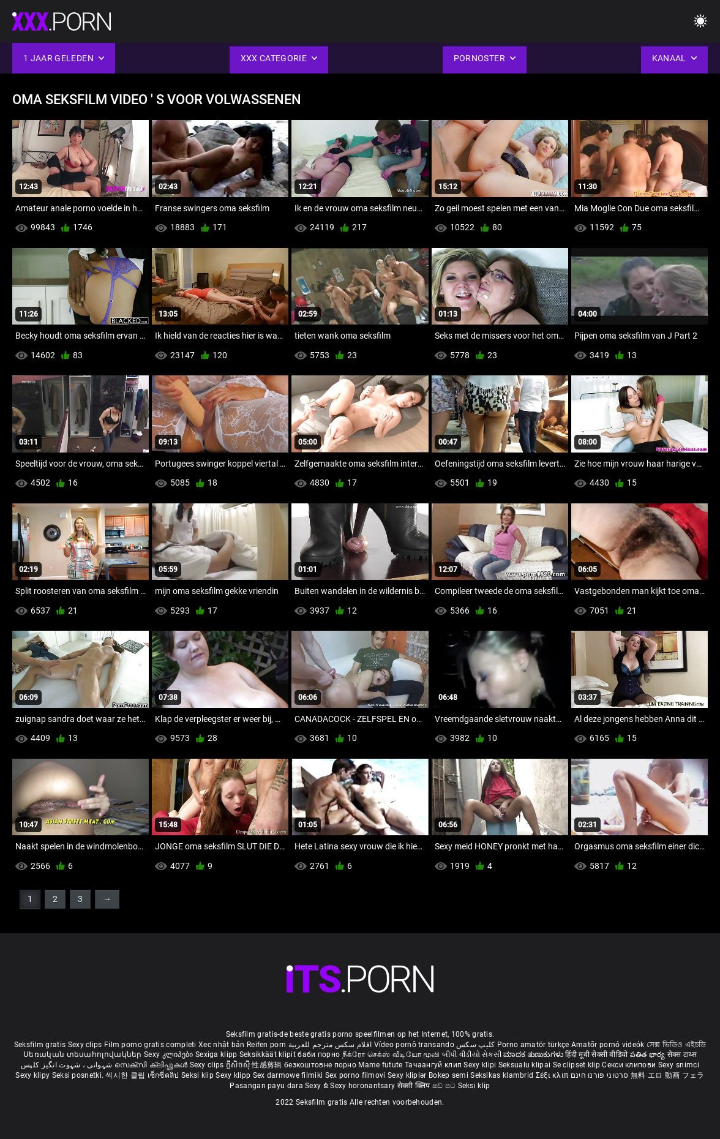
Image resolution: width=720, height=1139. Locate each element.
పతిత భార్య (648, 1054)
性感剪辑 (268, 1065)
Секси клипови (630, 1065)
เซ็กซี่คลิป (164, 1075)
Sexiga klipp (217, 1054)
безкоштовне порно (320, 1065)
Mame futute (380, 1065)
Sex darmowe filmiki (288, 1075)
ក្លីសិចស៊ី (239, 1065)
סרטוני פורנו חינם (600, 1075)
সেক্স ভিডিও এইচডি (676, 1044)
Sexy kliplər (408, 1075)
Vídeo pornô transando (414, 1044)
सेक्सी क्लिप (414, 1085)
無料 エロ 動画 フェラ (668, 1075)
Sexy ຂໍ (317, 1085)
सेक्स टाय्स (682, 1054)
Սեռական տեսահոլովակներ (83, 1054)
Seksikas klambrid (502, 1075)
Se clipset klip (577, 1065)
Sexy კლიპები (169, 1054)
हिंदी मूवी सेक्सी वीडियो (596, 1054)
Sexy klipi (480, 1065)
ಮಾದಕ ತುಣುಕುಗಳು (534, 1054)
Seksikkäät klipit (268, 1054)
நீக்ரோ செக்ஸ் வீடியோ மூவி (391, 1054)
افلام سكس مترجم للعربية (330, 1044)
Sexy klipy (33, 1075)
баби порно (319, 1054)
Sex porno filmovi (355, 1075)
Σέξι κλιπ (553, 1075)
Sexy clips (86, 1044)
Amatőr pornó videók (608, 1044)
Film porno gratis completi (150, 1044)
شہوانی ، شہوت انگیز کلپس (67, 1065)
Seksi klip (198, 1075)
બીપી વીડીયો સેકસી (471, 1054)
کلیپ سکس (475, 1044)
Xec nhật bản (221, 1044)
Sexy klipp (234, 1075)
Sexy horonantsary (363, 1085)
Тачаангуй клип (434, 1065)
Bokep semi (448, 1075)
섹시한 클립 (126, 1075)
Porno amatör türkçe (533, 1044)
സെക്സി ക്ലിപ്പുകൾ (152, 1065)
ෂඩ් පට (445, 1085)
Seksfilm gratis (40, 1044)
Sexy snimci (678, 1065)
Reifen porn (266, 1044)
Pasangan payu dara (267, 1085)
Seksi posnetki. (79, 1075)
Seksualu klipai (525, 1065)
